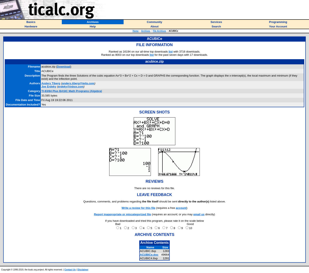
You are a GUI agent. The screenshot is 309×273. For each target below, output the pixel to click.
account (181, 208)
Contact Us (70, 269)
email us (198, 214)
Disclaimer (82, 269)
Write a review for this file (138, 208)
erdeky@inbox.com (71, 86)
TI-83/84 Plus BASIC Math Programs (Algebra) (71, 91)
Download (63, 66)
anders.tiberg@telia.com (78, 83)
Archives (145, 31)
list (171, 51)
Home (136, 31)
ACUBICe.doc (149, 254)
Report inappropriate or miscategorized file (122, 214)
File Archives (159, 31)
